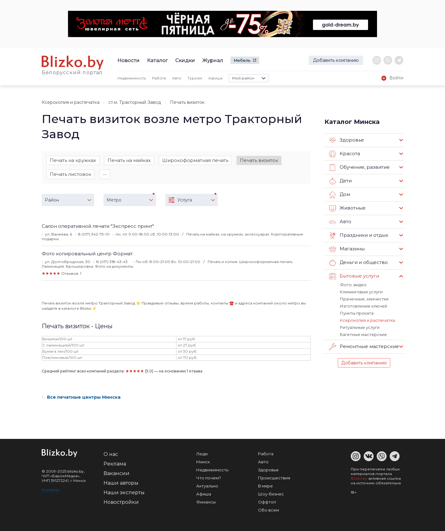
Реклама (115, 464)
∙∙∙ (105, 174)
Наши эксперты (124, 492)
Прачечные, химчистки (364, 298)
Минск (203, 461)
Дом (339, 194)
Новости (128, 60)
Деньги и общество (358, 262)
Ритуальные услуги (359, 327)
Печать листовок (70, 174)
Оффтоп (267, 501)
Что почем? (208, 477)
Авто (176, 78)
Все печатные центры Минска (81, 397)
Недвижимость (131, 78)
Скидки (185, 60)
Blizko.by (359, 478)
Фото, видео (353, 284)
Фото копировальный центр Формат (87, 254)
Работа (159, 78)
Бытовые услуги (354, 276)
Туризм (195, 78)
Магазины (347, 249)
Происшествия (274, 477)
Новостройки (121, 502)
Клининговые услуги (361, 291)
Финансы (206, 501)
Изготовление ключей (363, 306)
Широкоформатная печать (195, 160)
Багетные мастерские (363, 334)
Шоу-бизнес (271, 493)
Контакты (51, 489)
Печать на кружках (73, 160)
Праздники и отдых (358, 235)
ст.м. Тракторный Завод (134, 102)
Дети (340, 181)
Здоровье (346, 140)
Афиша (215, 78)
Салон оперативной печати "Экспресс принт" (98, 226)
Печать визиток (259, 160)
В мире (265, 485)
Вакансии (116, 473)
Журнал (212, 60)
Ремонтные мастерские (364, 346)
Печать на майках (129, 160)
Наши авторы (121, 483)
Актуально (207, 485)
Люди (202, 453)
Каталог (157, 60)
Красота (344, 154)
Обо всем (268, 510)
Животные (347, 208)
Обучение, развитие (359, 167)
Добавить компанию (336, 60)
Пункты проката (357, 313)
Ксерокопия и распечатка (71, 102)
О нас (111, 454)
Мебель (242, 60)
